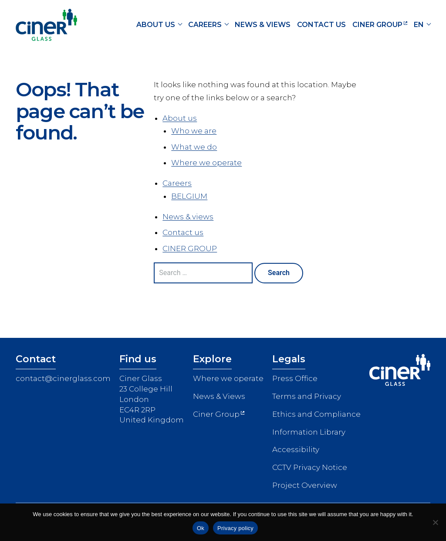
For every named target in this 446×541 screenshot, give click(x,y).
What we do (194, 147)
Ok (200, 528)
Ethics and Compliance (316, 414)
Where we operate (206, 162)
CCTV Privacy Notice (309, 467)
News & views (263, 24)
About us (155, 24)
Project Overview (304, 485)
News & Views (219, 396)
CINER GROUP (377, 24)
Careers (205, 24)
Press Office (295, 378)
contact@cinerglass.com (63, 378)
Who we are (193, 130)
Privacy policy (235, 528)
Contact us (321, 24)
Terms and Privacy (306, 396)
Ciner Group (216, 414)
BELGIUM (189, 196)
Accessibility (295, 449)
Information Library (308, 432)
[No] (435, 522)
